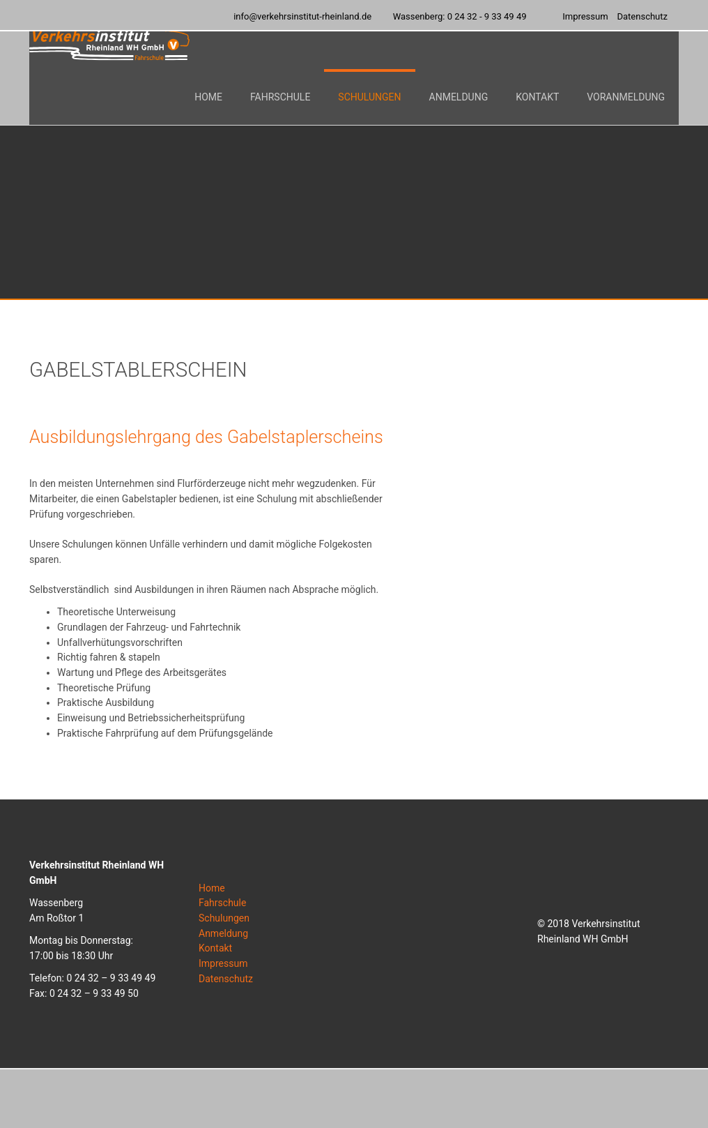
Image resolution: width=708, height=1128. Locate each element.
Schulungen (224, 918)
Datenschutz (226, 978)
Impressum (223, 963)
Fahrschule (222, 902)
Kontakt (215, 948)
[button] (280, 118)
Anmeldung (223, 933)
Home (212, 888)
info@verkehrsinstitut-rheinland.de (302, 16)
